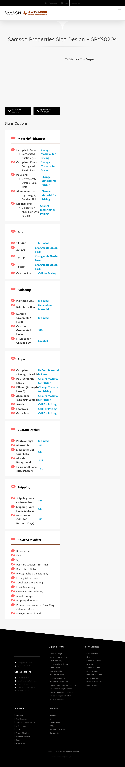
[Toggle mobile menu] (119, 10)
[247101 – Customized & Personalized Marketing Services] (27, 646)
